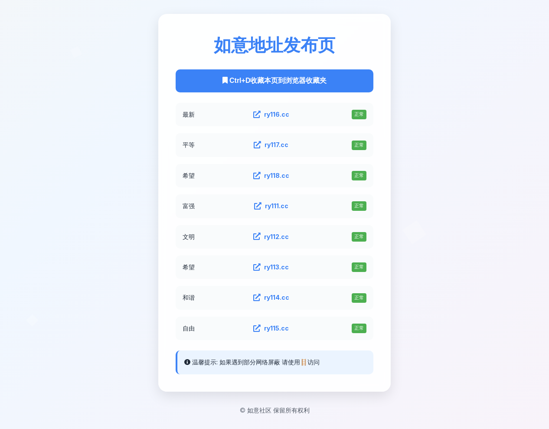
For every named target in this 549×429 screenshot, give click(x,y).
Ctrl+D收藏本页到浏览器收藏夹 (274, 80)
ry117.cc (271, 145)
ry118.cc (271, 176)
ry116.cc (271, 114)
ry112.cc (271, 237)
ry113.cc (271, 267)
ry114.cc (271, 297)
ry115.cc (271, 328)
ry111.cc (271, 206)
